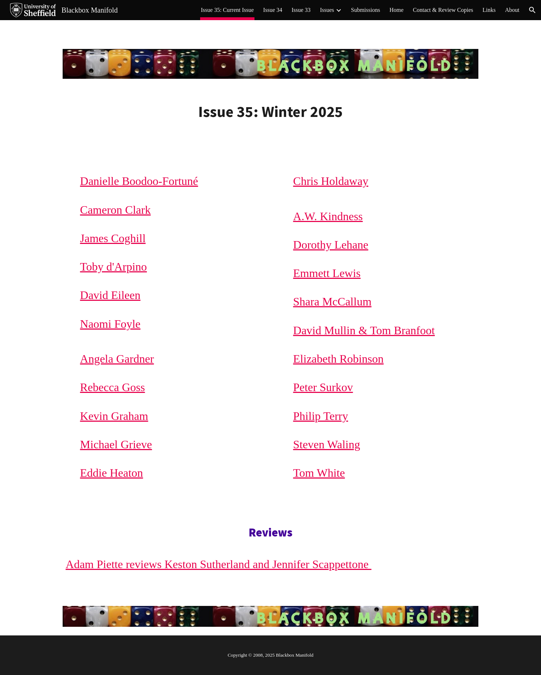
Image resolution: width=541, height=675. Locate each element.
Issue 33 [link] (301, 10)
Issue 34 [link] (272, 10)
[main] (270, 111)
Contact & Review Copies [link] (443, 10)
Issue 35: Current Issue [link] (227, 10)
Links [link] (489, 10)
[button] (532, 10)
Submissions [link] (365, 10)
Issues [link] (327, 10)
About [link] (512, 10)
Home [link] (396, 10)
